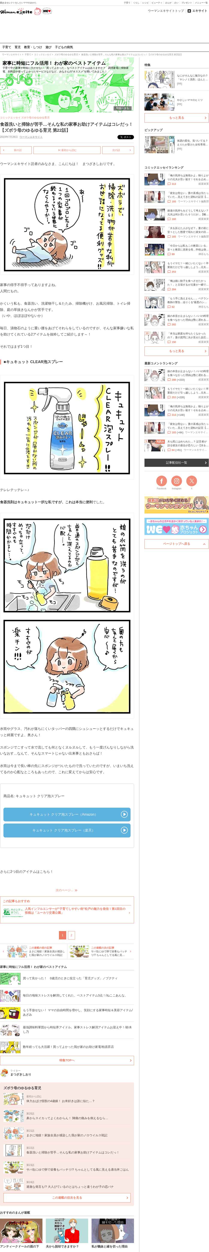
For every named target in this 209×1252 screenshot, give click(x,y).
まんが (168, 2)
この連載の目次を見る (67, 1197)
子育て (127, 2)
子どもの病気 (64, 47)
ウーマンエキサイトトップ (166, 10)
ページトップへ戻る (176, 543)
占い (176, 2)
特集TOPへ (67, 1060)
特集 (147, 64)
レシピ (145, 2)
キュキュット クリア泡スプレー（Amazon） (64, 814)
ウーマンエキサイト (31, 136)
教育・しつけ (33, 47)
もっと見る (176, 117)
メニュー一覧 (201, 2)
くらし (136, 2)
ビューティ (157, 2)
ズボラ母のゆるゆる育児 (35, 117)
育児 (18, 47)
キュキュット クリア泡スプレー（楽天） (63, 830)
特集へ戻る (122, 108)
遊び (48, 47)
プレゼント (186, 2)
